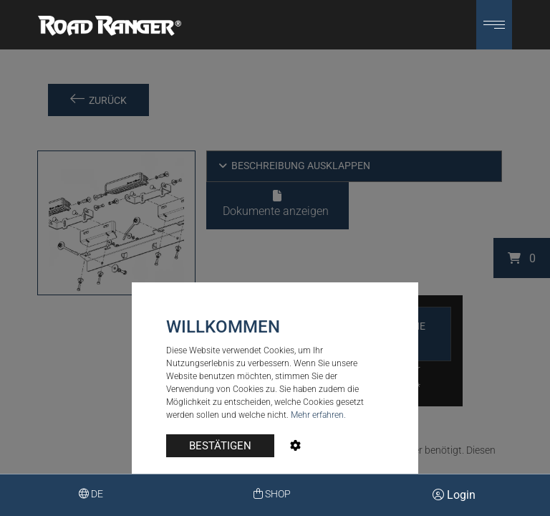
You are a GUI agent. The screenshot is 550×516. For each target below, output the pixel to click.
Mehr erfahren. (318, 415)
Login (454, 495)
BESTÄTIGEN (220, 445)
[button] (494, 24)
